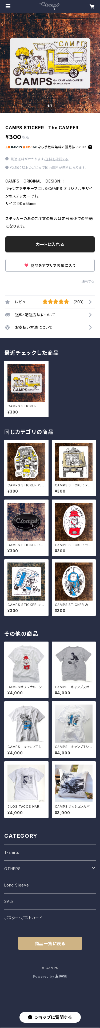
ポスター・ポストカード (23, 917)
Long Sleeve (16, 885)
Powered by (50, 976)
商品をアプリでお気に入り (50, 265)
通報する (88, 281)
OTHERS (12, 868)
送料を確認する (57, 159)
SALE (9, 901)
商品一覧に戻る (50, 943)
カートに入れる (50, 244)
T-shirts (11, 852)
